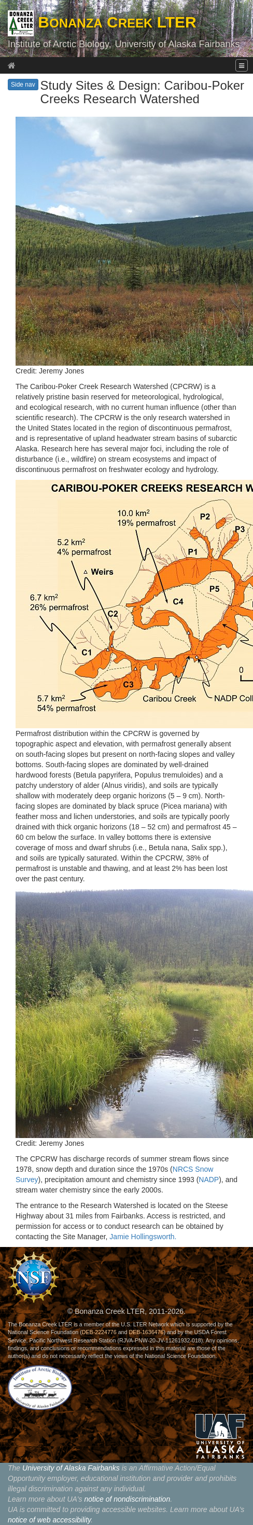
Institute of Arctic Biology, (59, 44)
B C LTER (102, 22)
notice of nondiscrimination (127, 1499)
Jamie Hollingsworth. (142, 1236)
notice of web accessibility (49, 1520)
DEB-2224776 (99, 1332)
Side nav (23, 84)
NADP (209, 1179)
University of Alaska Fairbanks (177, 44)
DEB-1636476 (146, 1332)
